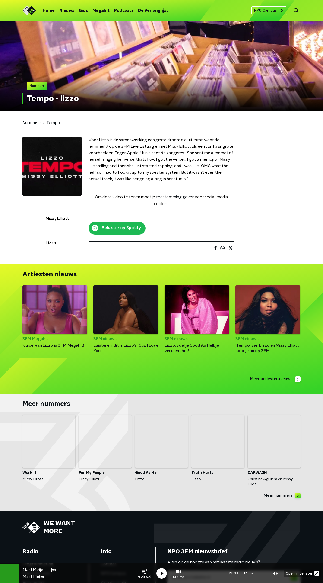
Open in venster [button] (302, 573)
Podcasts (123, 11)
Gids (83, 11)
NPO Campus (269, 10)
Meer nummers (282, 496)
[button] (144, 573)
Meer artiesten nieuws (275, 379)
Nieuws (66, 11)
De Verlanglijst (153, 11)
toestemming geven (175, 197)
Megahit (101, 11)
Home (49, 11)
